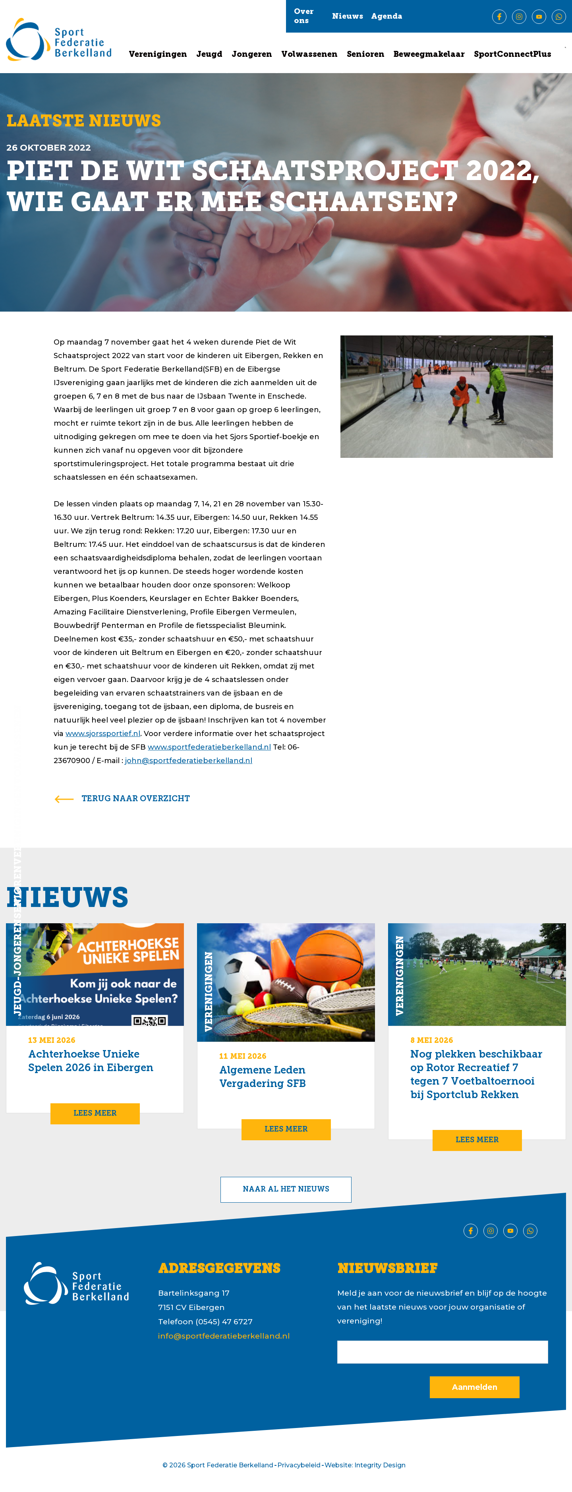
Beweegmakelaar (429, 55)
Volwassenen (309, 55)
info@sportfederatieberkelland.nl (224, 1336)
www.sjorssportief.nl (103, 733)
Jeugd (209, 55)
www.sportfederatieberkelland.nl (209, 747)
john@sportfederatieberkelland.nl (188, 760)
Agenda (386, 17)
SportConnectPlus (512, 55)
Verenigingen (158, 55)
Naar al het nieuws (286, 1190)
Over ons (304, 16)
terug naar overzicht (135, 799)
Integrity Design (380, 1465)
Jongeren (252, 55)
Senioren (366, 55)
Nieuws (347, 17)
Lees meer (95, 1114)
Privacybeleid (299, 1465)
